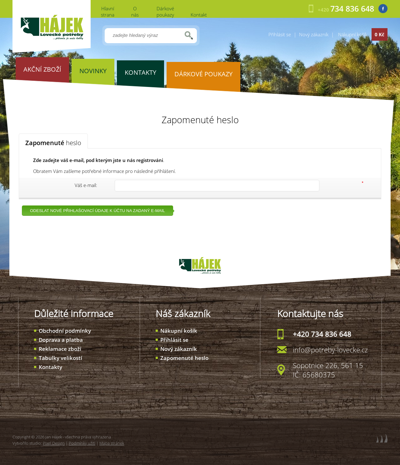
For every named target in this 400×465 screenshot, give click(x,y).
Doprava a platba (61, 339)
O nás (135, 11)
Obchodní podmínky (65, 330)
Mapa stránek (111, 443)
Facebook (383, 8)
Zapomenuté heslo (184, 357)
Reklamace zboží (60, 348)
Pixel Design (54, 443)
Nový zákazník (313, 34)
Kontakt (199, 15)
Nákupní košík (178, 330)
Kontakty (50, 367)
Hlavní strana (107, 11)
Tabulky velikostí (60, 357)
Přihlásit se (279, 34)
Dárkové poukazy (165, 11)
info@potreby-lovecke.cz (330, 349)
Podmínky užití (82, 443)
